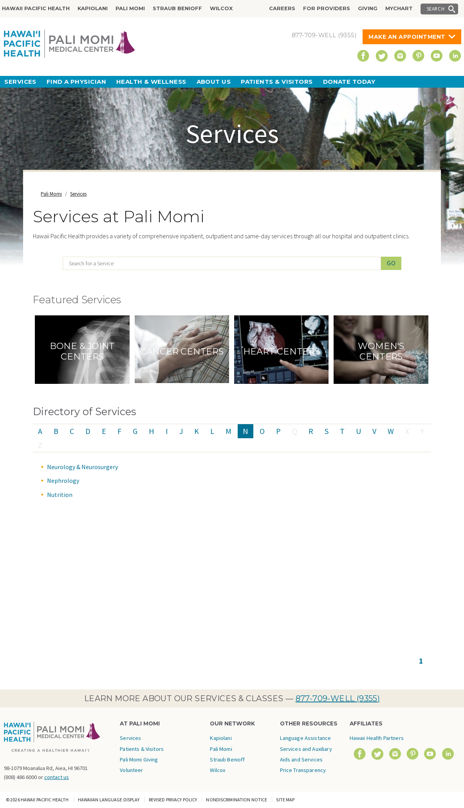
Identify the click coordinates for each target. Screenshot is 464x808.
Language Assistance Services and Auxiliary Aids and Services (306, 748)
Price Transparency (303, 770)
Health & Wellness (151, 81)
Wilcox (221, 8)
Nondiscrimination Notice (236, 800)
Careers (282, 8)
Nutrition (59, 494)
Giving (367, 8)
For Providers (326, 8)
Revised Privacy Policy (173, 800)
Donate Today (349, 81)
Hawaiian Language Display (109, 800)
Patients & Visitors (277, 81)
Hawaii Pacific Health (36, 8)
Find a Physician (76, 81)
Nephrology (63, 480)
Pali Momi (130, 8)
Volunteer (131, 770)
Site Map (285, 800)
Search (436, 8)
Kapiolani (93, 8)
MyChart (399, 8)
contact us (56, 777)
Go (391, 263)
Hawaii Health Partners (377, 737)
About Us (214, 81)
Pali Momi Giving (139, 759)
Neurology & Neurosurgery (82, 467)
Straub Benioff (177, 8)
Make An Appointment (407, 36)
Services (20, 81)
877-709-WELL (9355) (338, 698)
